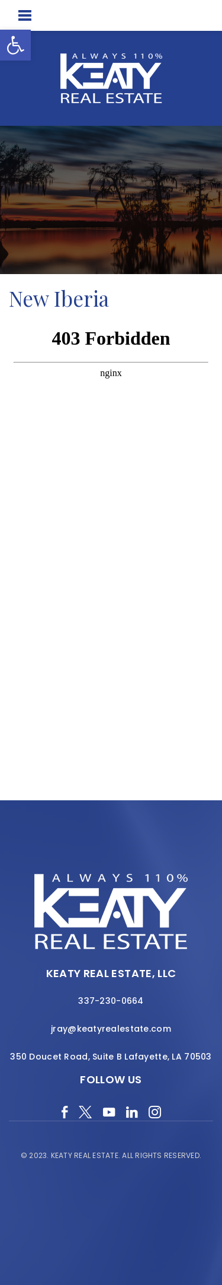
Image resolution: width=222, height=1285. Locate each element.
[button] (15, 45)
